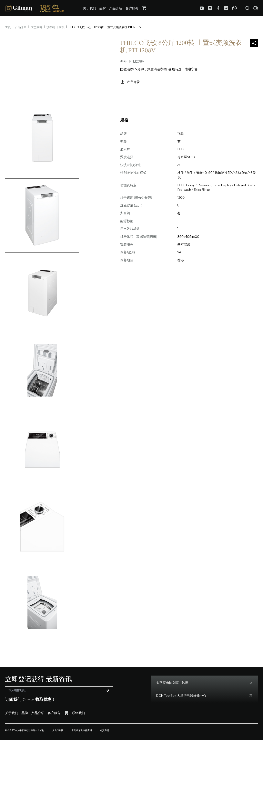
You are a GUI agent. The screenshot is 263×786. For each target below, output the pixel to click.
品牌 (102, 8)
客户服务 (132, 8)
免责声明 (104, 730)
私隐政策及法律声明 (82, 730)
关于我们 (89, 8)
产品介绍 (115, 8)
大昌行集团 (57, 730)
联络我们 (78, 713)
